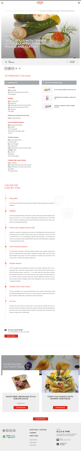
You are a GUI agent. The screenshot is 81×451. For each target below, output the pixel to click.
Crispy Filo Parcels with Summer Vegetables (60, 398)
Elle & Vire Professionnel (18, 10)
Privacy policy (33, 445)
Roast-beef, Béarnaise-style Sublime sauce (21, 398)
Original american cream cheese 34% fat (64, 106)
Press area (34, 436)
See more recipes (40, 418)
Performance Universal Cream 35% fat (65, 98)
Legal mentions (33, 439)
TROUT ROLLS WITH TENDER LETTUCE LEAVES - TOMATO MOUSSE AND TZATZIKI (57, 10)
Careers (33, 433)
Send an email (11, 336)
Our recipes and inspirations (32, 10)
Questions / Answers (38, 430)
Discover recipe (20, 407)
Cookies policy (33, 442)
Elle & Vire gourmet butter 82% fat (65, 89)
